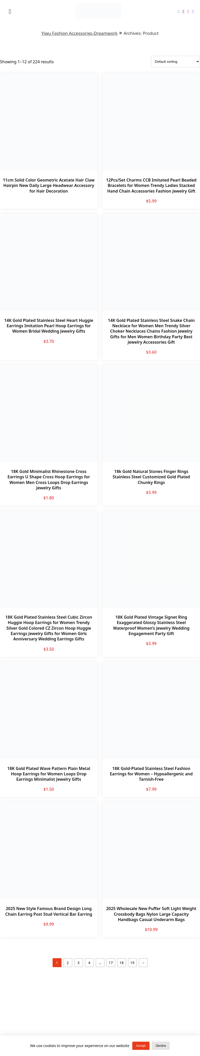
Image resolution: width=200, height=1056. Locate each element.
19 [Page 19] (132, 962)
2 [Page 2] (68, 962)
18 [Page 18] (121, 962)
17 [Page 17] (111, 962)
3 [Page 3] (78, 962)
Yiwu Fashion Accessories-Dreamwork (79, 33)
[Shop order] (175, 61)
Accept (141, 1046)
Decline (161, 1046)
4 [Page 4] (89, 962)
